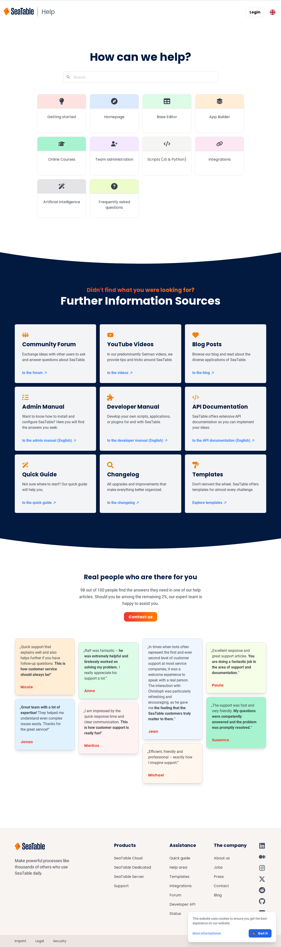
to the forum (34, 373)
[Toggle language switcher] (272, 12)
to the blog (203, 373)
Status (175, 913)
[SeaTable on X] (262, 879)
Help (48, 12)
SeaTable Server (129, 876)
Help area (178, 867)
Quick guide (179, 858)
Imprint (20, 941)
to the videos (120, 373)
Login (255, 12)
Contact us (141, 617)
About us (222, 858)
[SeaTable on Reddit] (262, 890)
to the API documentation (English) (223, 440)
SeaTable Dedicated (132, 867)
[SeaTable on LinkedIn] (262, 846)
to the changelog (123, 502)
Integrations (180, 886)
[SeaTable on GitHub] (262, 901)
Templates (179, 876)
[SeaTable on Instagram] (262, 868)
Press (219, 876)
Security (59, 941)
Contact (221, 886)
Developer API (182, 904)
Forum (175, 895)
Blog (218, 895)
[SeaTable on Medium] (262, 857)
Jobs (218, 867)
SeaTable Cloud (128, 858)
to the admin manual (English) (49, 440)
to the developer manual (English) (137, 440)
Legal (40, 941)
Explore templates (209, 502)
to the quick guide (39, 502)
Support (121, 886)
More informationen (207, 933)
